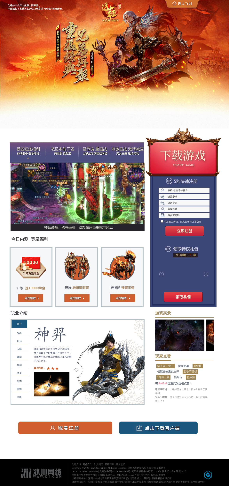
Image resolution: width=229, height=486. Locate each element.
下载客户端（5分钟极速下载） (158, 428)
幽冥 (19, 357)
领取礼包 (183, 298)
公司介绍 (76, 464)
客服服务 (109, 464)
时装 (74, 276)
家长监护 (120, 464)
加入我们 (98, 464)
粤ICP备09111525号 (127, 475)
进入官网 (183, 4)
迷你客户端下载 (183, 157)
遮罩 (78, 357)
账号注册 (65, 428)
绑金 (32, 276)
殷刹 (19, 365)
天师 (19, 349)
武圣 (19, 373)
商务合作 (87, 464)
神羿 (19, 324)
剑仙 (19, 341)
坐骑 (117, 276)
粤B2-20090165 (107, 475)
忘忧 (19, 381)
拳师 (19, 389)
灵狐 (19, 397)
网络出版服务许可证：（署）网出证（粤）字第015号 (159, 471)
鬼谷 (19, 333)
